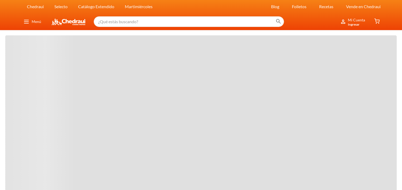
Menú (32, 21)
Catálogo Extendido (96, 6)
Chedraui (35, 6)
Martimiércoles (139, 6)
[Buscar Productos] (278, 22)
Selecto (61, 6)
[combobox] (189, 21)
